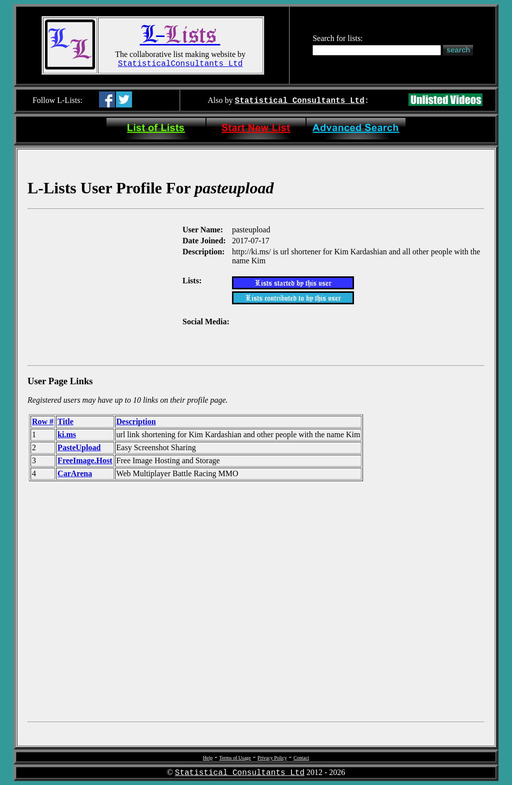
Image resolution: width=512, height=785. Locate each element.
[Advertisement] (104, 286)
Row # (43, 421)
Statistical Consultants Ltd (299, 100)
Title (66, 421)
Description (136, 421)
